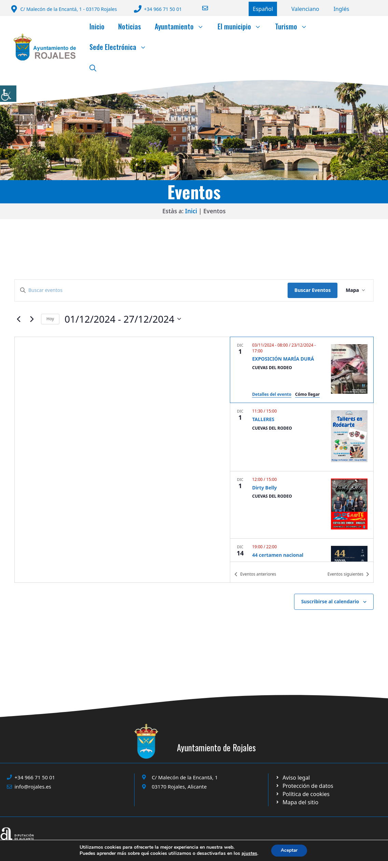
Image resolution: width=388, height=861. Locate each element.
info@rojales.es (33, 786)
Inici (191, 211)
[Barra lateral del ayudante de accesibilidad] (8, 93)
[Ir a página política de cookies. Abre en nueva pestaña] (304, 786)
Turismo (294, 26)
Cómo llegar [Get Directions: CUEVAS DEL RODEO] (307, 394)
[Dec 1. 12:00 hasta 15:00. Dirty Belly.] (302, 505)
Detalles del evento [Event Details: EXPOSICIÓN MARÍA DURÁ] (271, 394)
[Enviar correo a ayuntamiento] (201, 8)
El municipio (243, 26)
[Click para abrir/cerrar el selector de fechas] (123, 319)
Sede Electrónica (121, 47)
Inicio (97, 26)
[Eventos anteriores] (18, 319)
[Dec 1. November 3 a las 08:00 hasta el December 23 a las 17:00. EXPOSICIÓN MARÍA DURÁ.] (302, 370)
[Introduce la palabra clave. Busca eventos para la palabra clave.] (151, 290)
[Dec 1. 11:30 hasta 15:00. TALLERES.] (302, 437)
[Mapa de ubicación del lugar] (122, 459)
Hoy (50, 319)
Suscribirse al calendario (330, 601)
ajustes (248, 853)
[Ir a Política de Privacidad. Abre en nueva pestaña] (292, 777)
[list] (302, 449)
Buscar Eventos (312, 290)
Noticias (129, 26)
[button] (93, 67)
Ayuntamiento (183, 26)
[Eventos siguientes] (32, 319)
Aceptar (289, 850)
